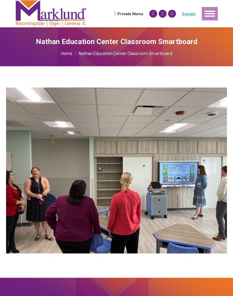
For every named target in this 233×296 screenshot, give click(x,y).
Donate (189, 14)
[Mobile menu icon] (210, 13)
